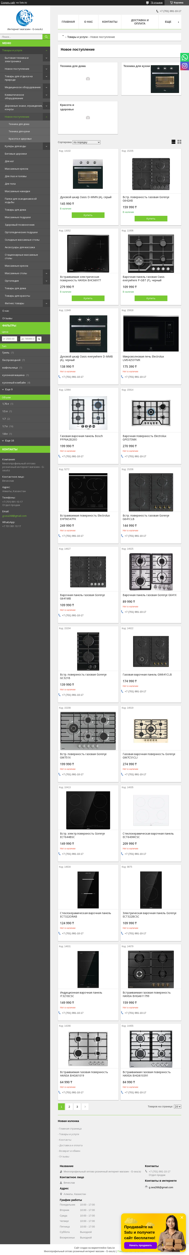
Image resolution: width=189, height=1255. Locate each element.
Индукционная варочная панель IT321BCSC (81, 994)
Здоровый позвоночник (20, 224)
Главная (68, 21)
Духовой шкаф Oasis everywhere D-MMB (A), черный (86, 358)
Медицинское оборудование (23, 87)
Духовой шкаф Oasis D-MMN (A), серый (85, 197)
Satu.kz (111, 1248)
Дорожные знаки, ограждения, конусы (23, 107)
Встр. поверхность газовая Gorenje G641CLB (146, 517)
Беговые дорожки (16, 153)
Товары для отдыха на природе (19, 78)
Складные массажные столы (22, 239)
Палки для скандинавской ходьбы (21, 200)
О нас (5, 310)
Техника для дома (19, 124)
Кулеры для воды (15, 146)
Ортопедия (12, 280)
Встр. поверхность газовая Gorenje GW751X (83, 755)
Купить (88, 215)
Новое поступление (17, 68)
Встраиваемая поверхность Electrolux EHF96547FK (85, 517)
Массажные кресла (16, 168)
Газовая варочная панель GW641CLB (147, 674)
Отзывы (7, 318)
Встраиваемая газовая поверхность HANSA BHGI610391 (147, 1073)
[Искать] (46, 37)
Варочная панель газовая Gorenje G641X (149, 595)
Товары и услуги (12, 50)
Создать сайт (8, 2)
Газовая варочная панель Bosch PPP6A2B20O (81, 437)
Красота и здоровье (20, 138)
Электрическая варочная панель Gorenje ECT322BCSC (149, 914)
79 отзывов (157, 2)
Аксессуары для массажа (20, 247)
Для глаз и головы (16, 176)
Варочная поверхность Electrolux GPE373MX (144, 437)
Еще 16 (9, 440)
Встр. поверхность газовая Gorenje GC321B (83, 676)
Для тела (10, 183)
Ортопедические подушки (21, 232)
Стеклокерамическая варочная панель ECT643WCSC (148, 835)
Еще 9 (9, 389)
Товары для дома (15, 209)
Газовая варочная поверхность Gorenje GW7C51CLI (149, 755)
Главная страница (70, 1128)
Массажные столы (16, 273)
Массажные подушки (18, 217)
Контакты (109, 21)
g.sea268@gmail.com (14, 515)
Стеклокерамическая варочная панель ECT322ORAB (85, 914)
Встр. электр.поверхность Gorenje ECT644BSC (82, 835)
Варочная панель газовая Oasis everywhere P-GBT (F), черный (144, 278)
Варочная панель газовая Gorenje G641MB (82, 596)
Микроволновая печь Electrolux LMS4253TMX (143, 358)
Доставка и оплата (140, 22)
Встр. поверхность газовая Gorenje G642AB (146, 198)
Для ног (9, 161)
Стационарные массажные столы (21, 256)
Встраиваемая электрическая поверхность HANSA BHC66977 (80, 278)
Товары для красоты (17, 295)
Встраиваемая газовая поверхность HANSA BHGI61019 (84, 1073)
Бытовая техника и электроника (17, 59)
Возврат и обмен (69, 1151)
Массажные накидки (17, 191)
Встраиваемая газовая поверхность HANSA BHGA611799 (147, 994)
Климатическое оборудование (14, 96)
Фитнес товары (14, 303)
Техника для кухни (19, 131)
